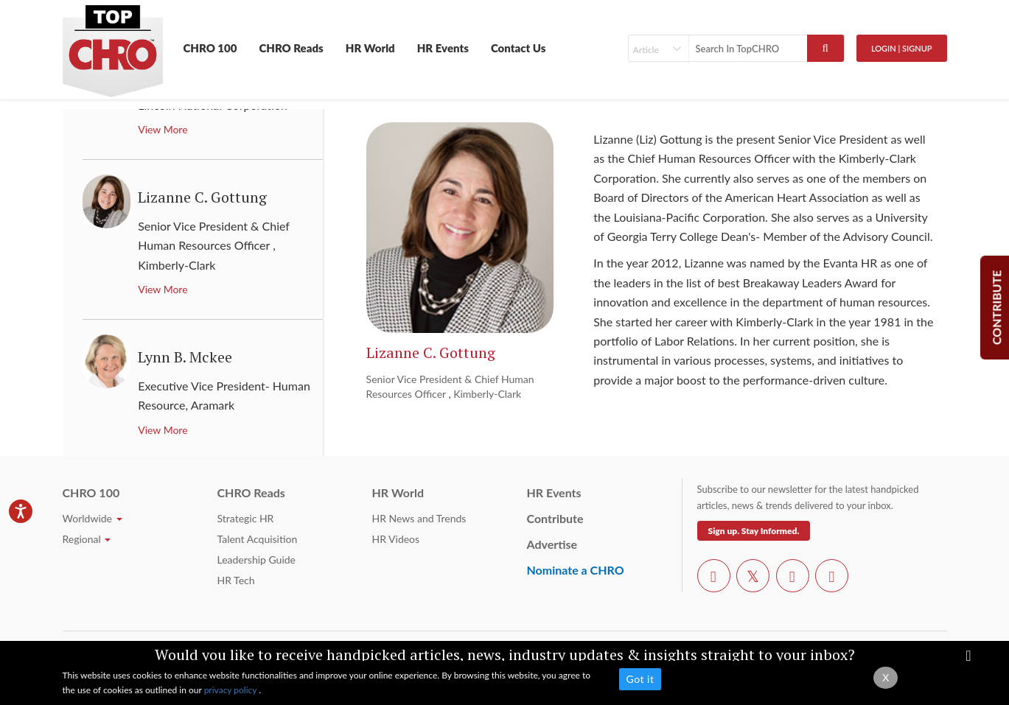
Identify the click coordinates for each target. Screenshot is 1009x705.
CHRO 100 (210, 48)
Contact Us (518, 48)
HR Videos (396, 539)
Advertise (552, 544)
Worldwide (92, 518)
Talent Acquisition (257, 539)
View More (162, 129)
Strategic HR (245, 518)
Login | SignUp (901, 48)
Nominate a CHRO (575, 570)
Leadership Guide (256, 559)
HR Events (443, 48)
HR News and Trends (419, 518)
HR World (370, 48)
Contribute (555, 518)
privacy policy (231, 689)
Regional (87, 539)
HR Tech (236, 580)
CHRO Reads (291, 48)
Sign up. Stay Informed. (754, 530)
